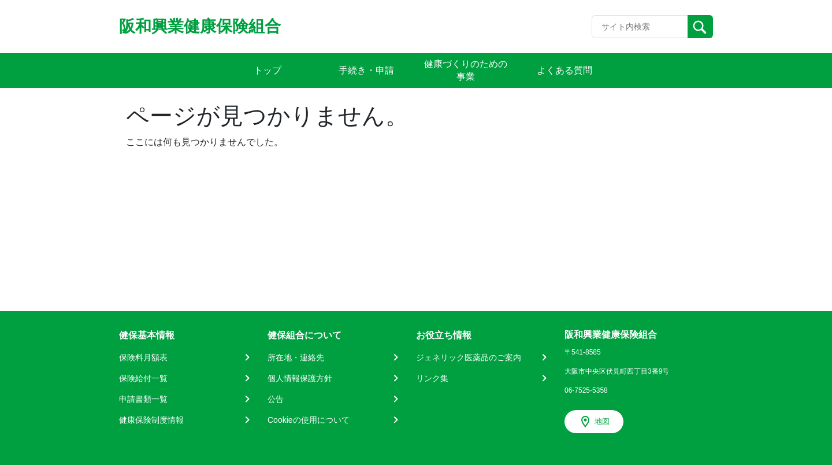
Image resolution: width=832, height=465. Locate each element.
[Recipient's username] (640, 26)
